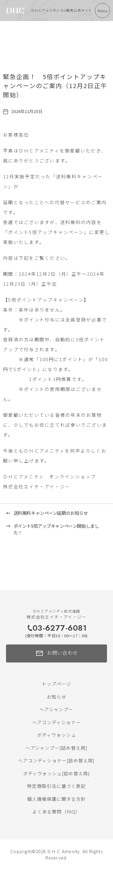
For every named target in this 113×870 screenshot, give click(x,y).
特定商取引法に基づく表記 (56, 786)
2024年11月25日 (26, 111)
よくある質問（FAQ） (56, 811)
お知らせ (56, 696)
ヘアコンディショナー (56, 722)
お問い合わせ (56, 653)
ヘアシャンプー (56, 709)
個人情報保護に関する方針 (56, 799)
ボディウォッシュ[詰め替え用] (56, 773)
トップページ (56, 684)
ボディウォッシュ (56, 735)
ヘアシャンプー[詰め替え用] (57, 748)
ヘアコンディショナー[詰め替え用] (56, 760)
